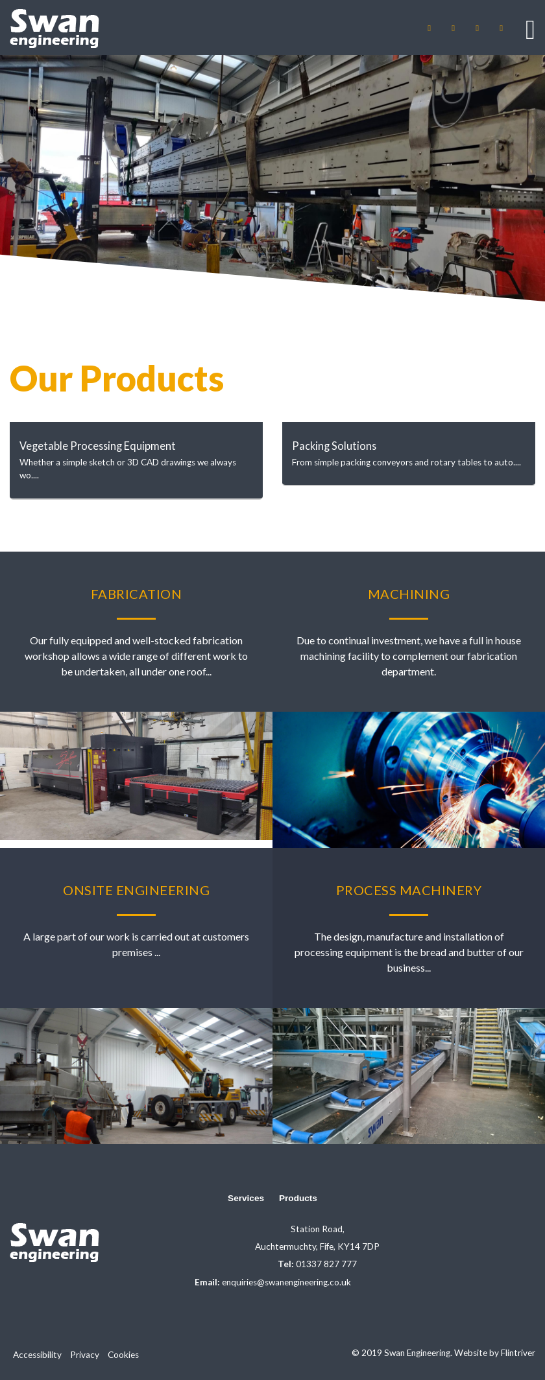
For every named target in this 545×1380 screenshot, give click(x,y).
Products (298, 1198)
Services (246, 1198)
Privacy (84, 1355)
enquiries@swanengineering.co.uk (286, 1282)
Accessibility (37, 1355)
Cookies (123, 1355)
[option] (272, 178)
